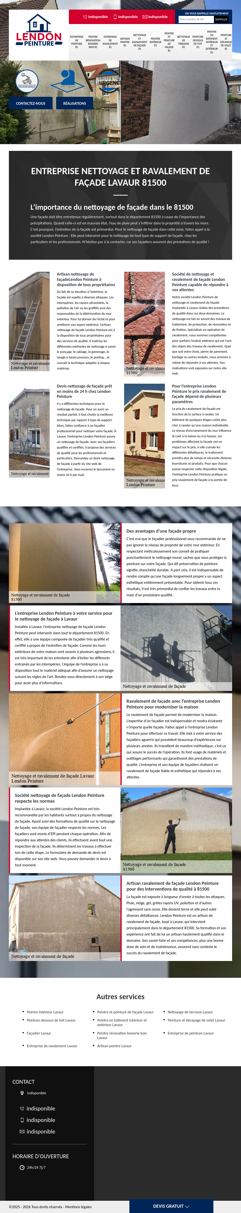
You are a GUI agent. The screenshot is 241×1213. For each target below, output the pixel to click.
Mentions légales (78, 1207)
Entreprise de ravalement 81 (110, 42)
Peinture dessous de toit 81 (198, 42)
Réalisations (74, 103)
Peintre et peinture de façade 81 (169, 42)
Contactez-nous (30, 103)
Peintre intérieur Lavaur (45, 1012)
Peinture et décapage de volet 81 (226, 42)
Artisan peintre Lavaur (114, 1046)
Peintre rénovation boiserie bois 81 (93, 42)
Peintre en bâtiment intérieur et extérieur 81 (212, 42)
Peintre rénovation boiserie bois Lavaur (122, 1035)
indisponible (95, 16)
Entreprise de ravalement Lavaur (52, 1046)
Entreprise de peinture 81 (76, 42)
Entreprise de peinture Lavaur (191, 1033)
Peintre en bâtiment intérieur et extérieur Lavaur (122, 1022)
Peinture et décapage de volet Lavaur (196, 1020)
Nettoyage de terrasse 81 (183, 42)
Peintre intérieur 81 (155, 42)
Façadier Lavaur (39, 1033)
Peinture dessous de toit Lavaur (51, 1020)
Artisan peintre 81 (125, 42)
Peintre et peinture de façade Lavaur (125, 1012)
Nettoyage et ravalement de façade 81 (139, 42)
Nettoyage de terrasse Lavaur (190, 1012)
